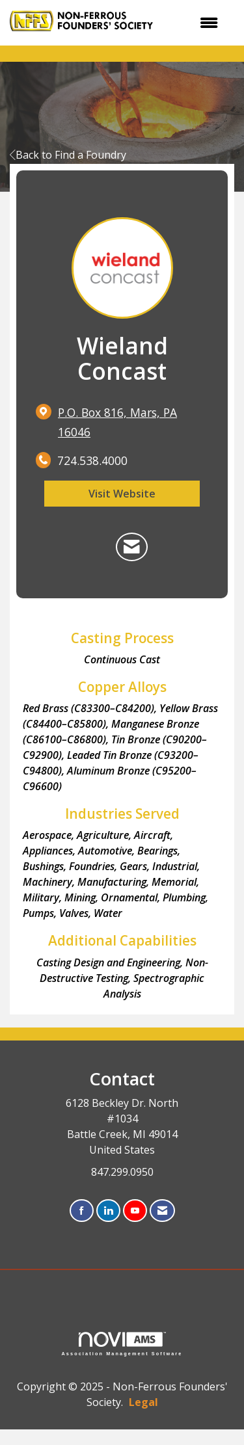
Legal (143, 1402)
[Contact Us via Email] (162, 1211)
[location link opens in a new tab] (133, 422)
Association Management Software (122, 1344)
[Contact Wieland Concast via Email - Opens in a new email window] (132, 547)
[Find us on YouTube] (135, 1211)
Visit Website (122, 493)
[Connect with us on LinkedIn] (108, 1211)
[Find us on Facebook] (82, 1211)
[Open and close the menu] (198, 22)
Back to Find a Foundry (68, 155)
